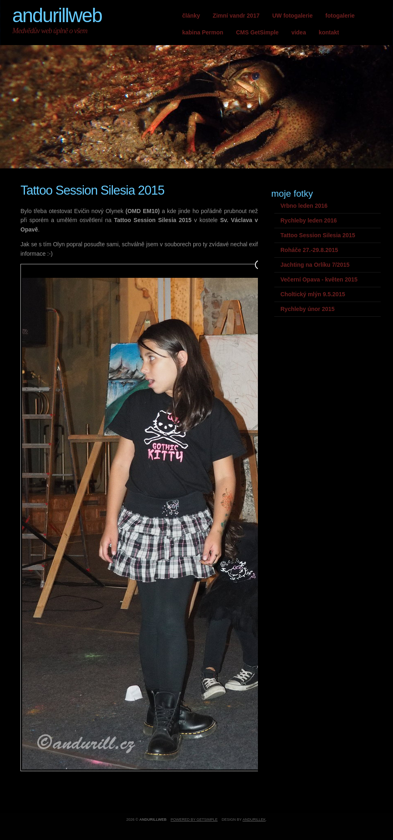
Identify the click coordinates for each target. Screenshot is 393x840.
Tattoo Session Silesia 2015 (317, 235)
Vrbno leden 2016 (304, 205)
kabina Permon (202, 32)
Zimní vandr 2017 (236, 15)
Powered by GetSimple (194, 819)
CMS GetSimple (257, 32)
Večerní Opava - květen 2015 (318, 279)
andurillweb (57, 15)
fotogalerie (340, 15)
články (191, 15)
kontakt (328, 32)
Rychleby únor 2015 (307, 309)
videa (298, 32)
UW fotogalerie (292, 15)
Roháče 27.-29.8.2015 (309, 250)
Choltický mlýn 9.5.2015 (312, 294)
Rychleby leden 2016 (308, 220)
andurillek (254, 819)
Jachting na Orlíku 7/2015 (315, 264)
